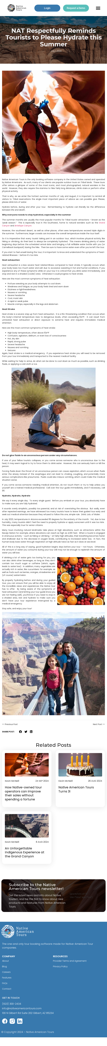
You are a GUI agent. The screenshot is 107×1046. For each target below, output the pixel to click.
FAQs (5, 992)
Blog (5, 975)
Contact (7, 998)
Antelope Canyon (23, 225)
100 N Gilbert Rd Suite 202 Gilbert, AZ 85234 (28, 1022)
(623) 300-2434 (11, 1012)
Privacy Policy (61, 975)
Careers (7, 981)
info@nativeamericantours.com (21, 1017)
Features (7, 986)
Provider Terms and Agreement (72, 970)
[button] (98, 8)
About (6, 970)
